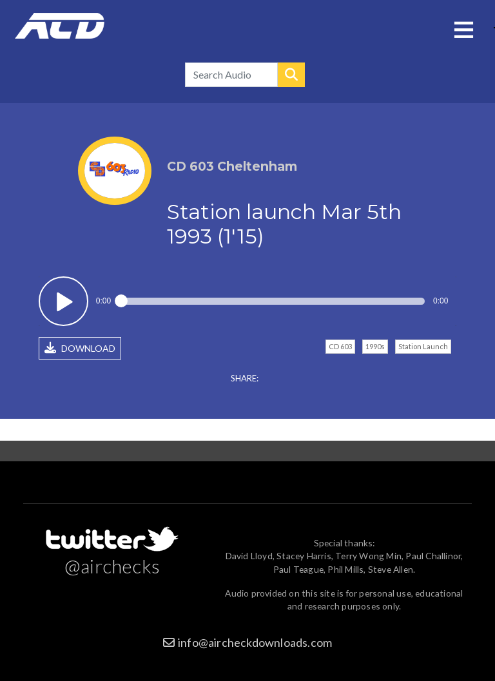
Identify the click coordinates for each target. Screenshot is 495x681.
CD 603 (340, 346)
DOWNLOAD (79, 348)
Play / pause (63, 301)
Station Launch (423, 346)
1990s (375, 346)
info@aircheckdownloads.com (255, 642)
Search (291, 74)
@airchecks (112, 565)
